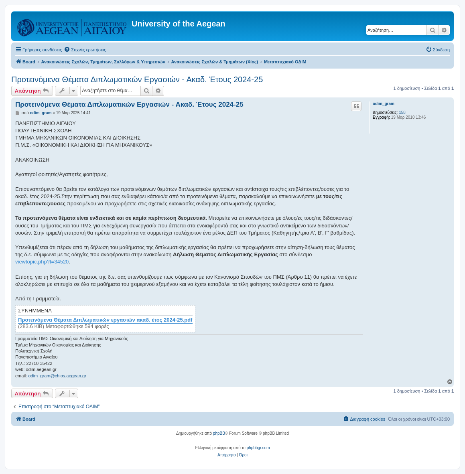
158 (402, 112)
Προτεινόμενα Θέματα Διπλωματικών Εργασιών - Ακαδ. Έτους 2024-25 (137, 79)
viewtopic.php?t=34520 (42, 262)
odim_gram (383, 103)
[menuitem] (85, 50)
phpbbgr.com (258, 448)
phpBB (219, 433)
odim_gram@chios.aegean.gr (57, 375)
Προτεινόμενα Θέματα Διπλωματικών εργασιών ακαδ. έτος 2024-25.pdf (105, 320)
